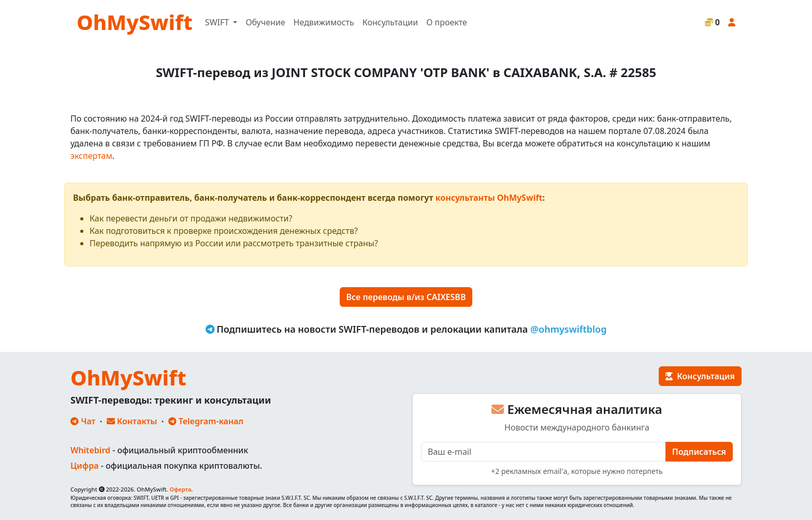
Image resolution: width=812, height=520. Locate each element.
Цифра (84, 465)
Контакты (132, 421)
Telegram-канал (205, 421)
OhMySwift (135, 22)
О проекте (446, 22)
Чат (82, 421)
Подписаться (699, 451)
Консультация (700, 376)
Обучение (265, 22)
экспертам (91, 155)
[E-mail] (543, 452)
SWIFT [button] (218, 22)
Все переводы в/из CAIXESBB (406, 297)
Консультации (390, 22)
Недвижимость (324, 22)
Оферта (180, 489)
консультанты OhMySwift (489, 197)
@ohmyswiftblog (568, 329)
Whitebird (90, 450)
